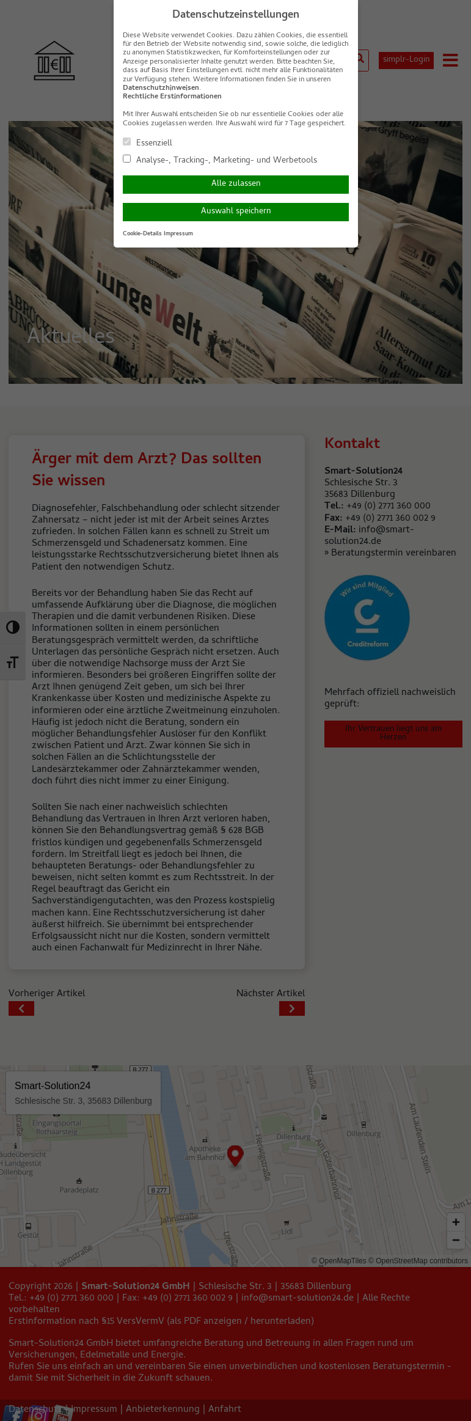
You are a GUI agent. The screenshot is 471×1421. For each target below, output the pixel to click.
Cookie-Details (142, 234)
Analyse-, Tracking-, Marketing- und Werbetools (220, 160)
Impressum (178, 234)
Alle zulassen (235, 184)
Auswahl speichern (236, 212)
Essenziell (147, 143)
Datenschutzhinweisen (161, 89)
